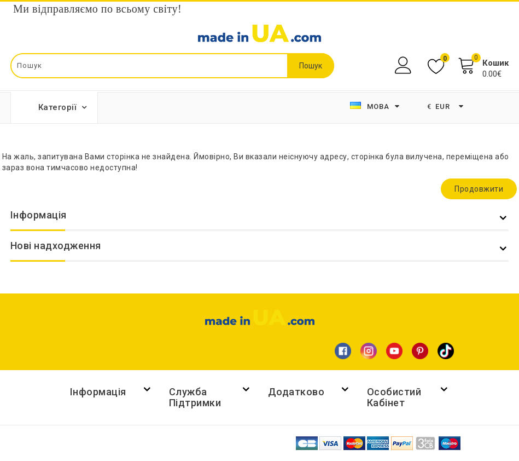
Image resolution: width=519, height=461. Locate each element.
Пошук (310, 65)
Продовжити (478, 189)
